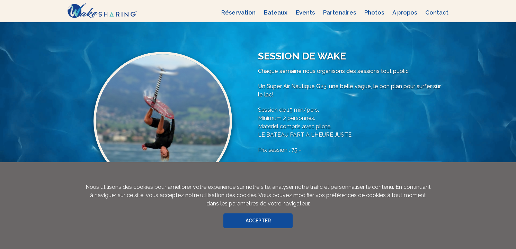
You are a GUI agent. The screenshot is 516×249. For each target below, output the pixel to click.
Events (305, 12)
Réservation (238, 12)
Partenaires (339, 12)
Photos (374, 12)
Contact (436, 12)
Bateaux (275, 12)
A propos (404, 12)
